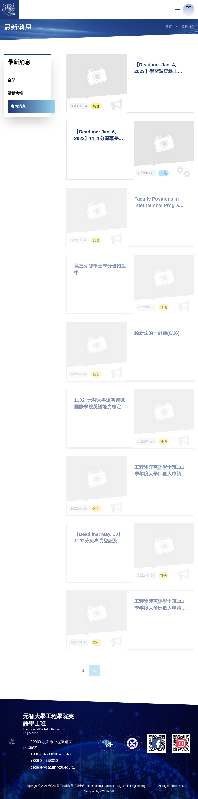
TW (188, 7)
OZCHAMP (107, 791)
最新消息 (187, 27)
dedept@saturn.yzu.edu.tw (53, 767)
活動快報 (15, 93)
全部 (11, 80)
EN (189, 11)
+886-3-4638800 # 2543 (51, 754)
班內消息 (18, 106)
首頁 (168, 27)
